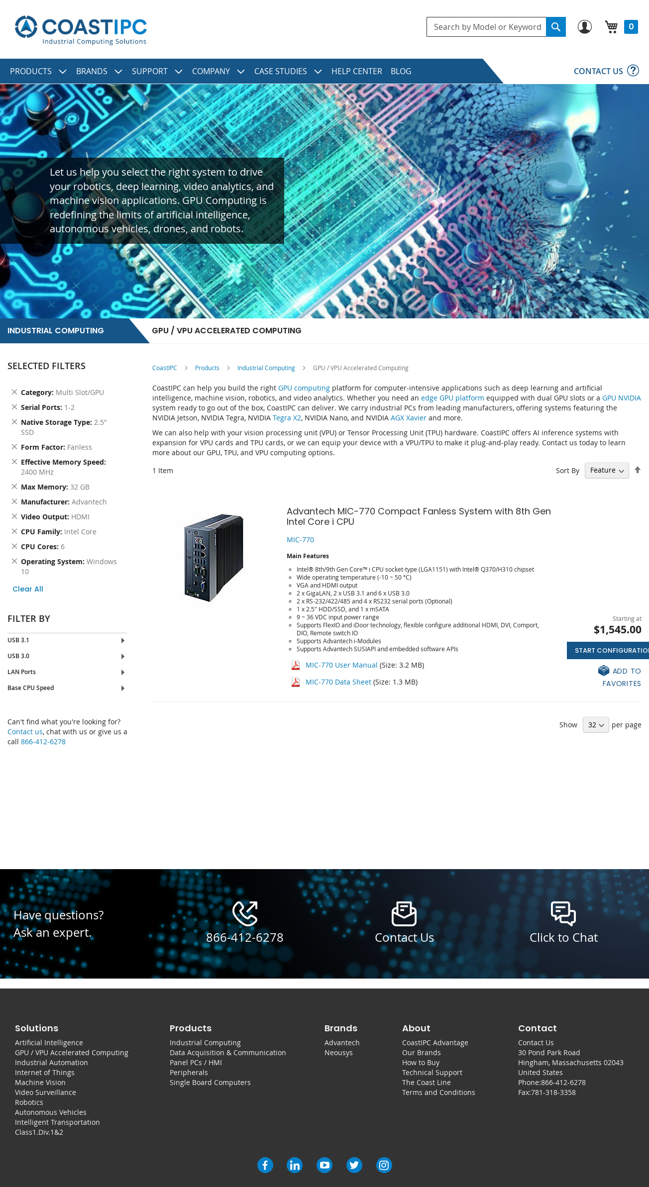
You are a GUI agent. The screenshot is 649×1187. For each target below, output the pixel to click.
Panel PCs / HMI (196, 1062)
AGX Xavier (409, 417)
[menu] (324, 71)
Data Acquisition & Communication (228, 1052)
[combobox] (496, 27)
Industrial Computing (266, 368)
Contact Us (536, 1042)
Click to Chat (564, 937)
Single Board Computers (210, 1082)
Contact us (25, 731)
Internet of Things (45, 1072)
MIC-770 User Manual (343, 665)
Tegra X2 (287, 417)
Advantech (342, 1042)
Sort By (567, 470)
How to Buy (420, 1062)
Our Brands (421, 1052)
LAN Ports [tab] (21, 672)
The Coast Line (426, 1082)
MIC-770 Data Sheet (338, 682)
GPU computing (304, 388)
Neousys (338, 1052)
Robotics (29, 1102)
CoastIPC (164, 368)
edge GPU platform (452, 397)
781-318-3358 (553, 1092)
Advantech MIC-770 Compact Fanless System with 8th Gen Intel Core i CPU (419, 516)
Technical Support (432, 1072)
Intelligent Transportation (57, 1122)
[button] (604, 676)
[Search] (556, 27)
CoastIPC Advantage (435, 1042)
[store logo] (80, 30)
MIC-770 (300, 539)
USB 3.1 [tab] (18, 640)
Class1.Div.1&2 (39, 1132)
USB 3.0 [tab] (18, 656)
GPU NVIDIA (621, 397)
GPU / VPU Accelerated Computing (71, 1052)
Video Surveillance (45, 1092)
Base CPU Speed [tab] (30, 688)
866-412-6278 (43, 741)
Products (207, 368)
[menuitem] (39, 71)
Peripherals (189, 1072)
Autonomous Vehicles (51, 1112)
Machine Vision (40, 1082)
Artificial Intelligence (49, 1042)
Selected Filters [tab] (46, 366)
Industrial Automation (51, 1062)
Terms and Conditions (438, 1092)
